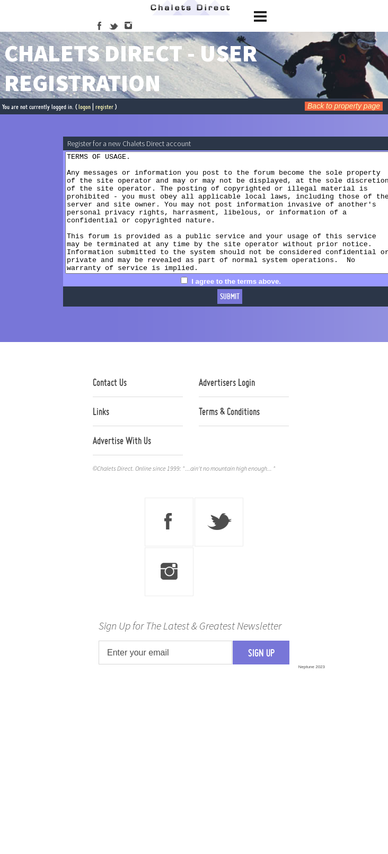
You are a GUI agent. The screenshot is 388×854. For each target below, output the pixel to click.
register (104, 107)
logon (84, 107)
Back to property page (343, 106)
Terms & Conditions (229, 435)
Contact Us (110, 406)
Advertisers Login (227, 406)
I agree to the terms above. (256, 305)
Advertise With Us (122, 464)
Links (101, 435)
